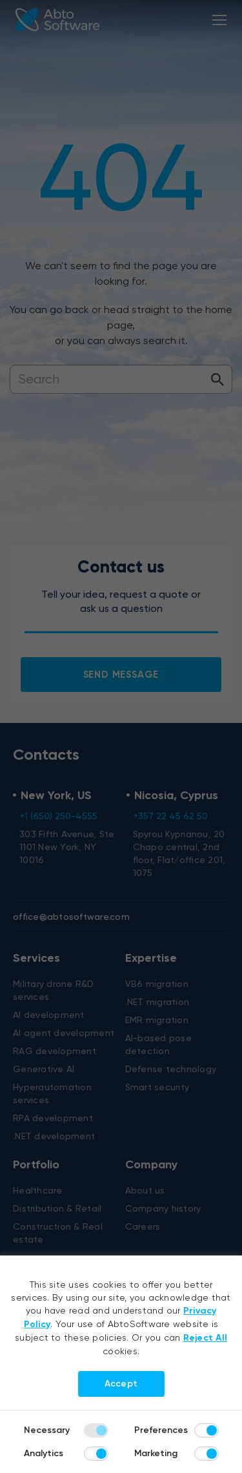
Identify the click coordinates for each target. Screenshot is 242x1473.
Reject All (205, 1337)
